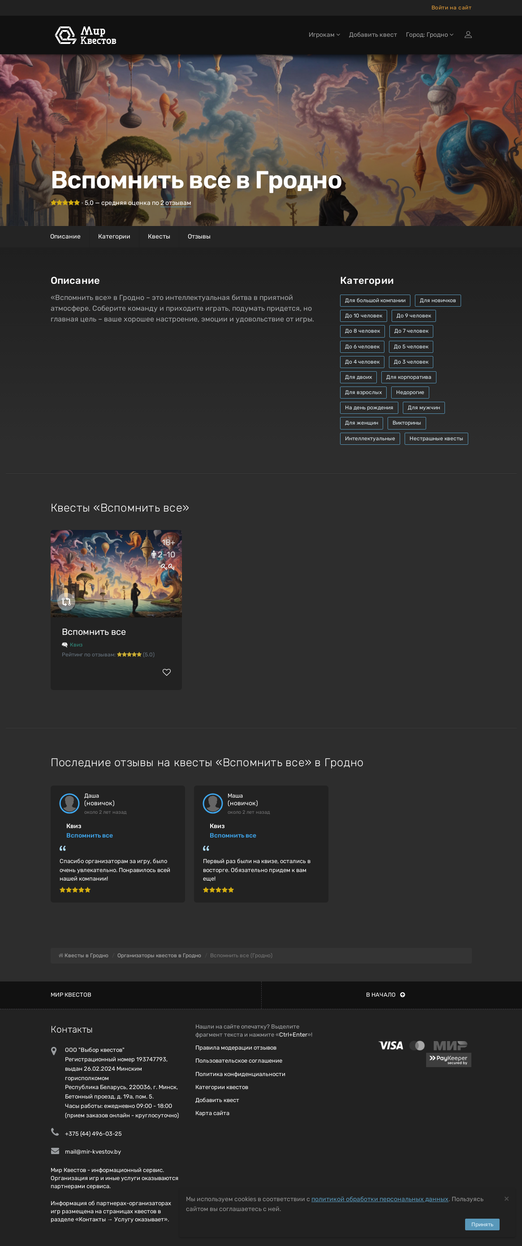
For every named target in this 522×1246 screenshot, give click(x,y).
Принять (482, 1224)
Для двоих (358, 377)
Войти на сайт (451, 7)
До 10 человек (363, 316)
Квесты (159, 236)
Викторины (407, 423)
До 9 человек (414, 316)
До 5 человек (411, 346)
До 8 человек (362, 331)
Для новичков (438, 300)
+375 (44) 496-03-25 (93, 1133)
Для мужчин (424, 407)
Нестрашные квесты (436, 438)
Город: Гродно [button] (429, 35)
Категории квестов (221, 1087)
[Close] (506, 1198)
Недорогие (410, 392)
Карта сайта (212, 1113)
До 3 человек (411, 362)
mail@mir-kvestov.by (93, 1151)
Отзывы (199, 236)
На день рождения (369, 407)
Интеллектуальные (370, 438)
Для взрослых (363, 392)
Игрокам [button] (324, 35)
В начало (385, 994)
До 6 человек (362, 346)
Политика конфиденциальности (240, 1074)
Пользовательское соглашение (238, 1060)
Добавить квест (373, 35)
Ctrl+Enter (293, 1034)
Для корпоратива (408, 377)
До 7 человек (411, 331)
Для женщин (361, 423)
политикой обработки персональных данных (380, 1199)
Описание (65, 236)
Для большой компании (375, 300)
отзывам (175, 203)
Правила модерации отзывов (235, 1047)
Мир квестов (71, 994)
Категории (114, 236)
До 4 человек (362, 362)
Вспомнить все (94, 631)
